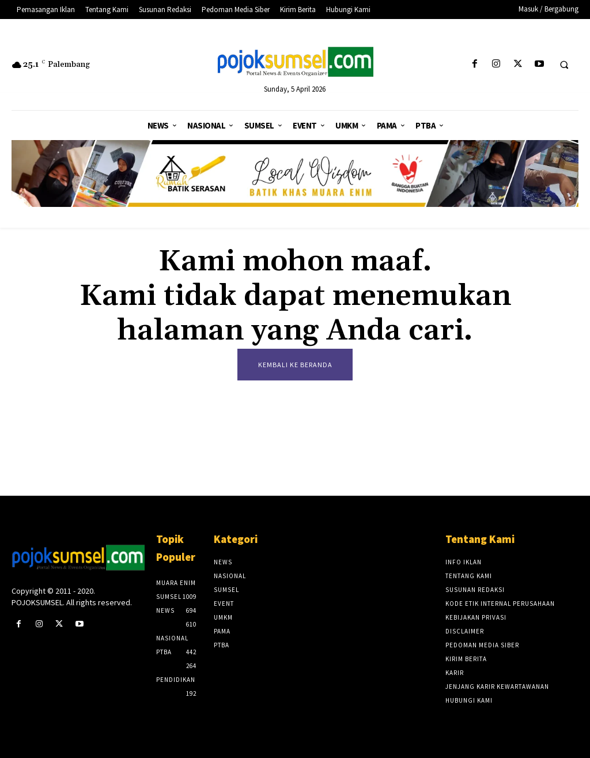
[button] (564, 64)
